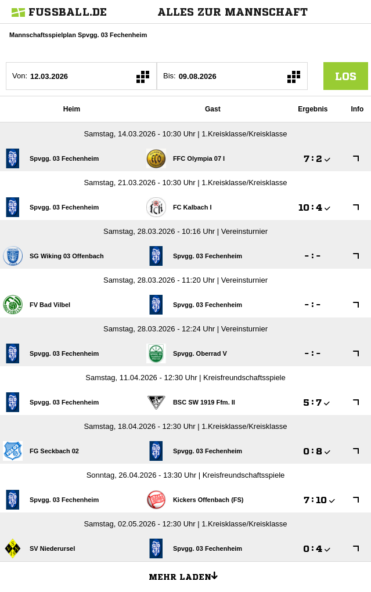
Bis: (169, 75)
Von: (19, 75)
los (345, 76)
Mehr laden (187, 575)
